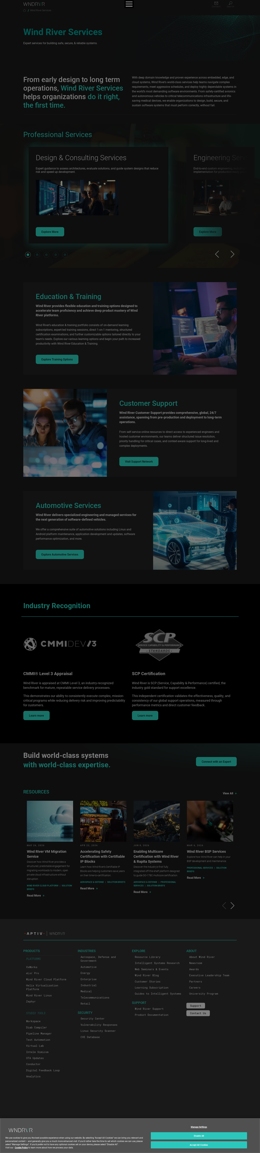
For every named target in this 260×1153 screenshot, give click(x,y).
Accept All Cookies (199, 1147)
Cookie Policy (21, 1150)
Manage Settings (199, 1129)
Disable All (199, 1138)
